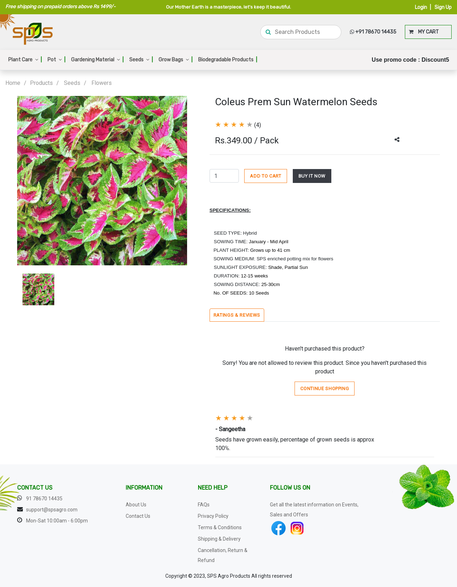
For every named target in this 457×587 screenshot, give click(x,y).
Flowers (101, 83)
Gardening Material (97, 60)
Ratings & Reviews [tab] (237, 315)
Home (12, 83)
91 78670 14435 (44, 498)
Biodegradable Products (227, 60)
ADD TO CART (265, 176)
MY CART (424, 32)
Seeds (141, 60)
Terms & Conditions (220, 527)
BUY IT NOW (312, 176)
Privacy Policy (213, 516)
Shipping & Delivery (219, 539)
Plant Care (25, 60)
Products (41, 83)
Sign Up (443, 7)
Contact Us (138, 516)
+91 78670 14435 (373, 32)
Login (421, 7)
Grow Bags (175, 60)
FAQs (204, 504)
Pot (56, 60)
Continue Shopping (324, 388)
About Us (136, 504)
